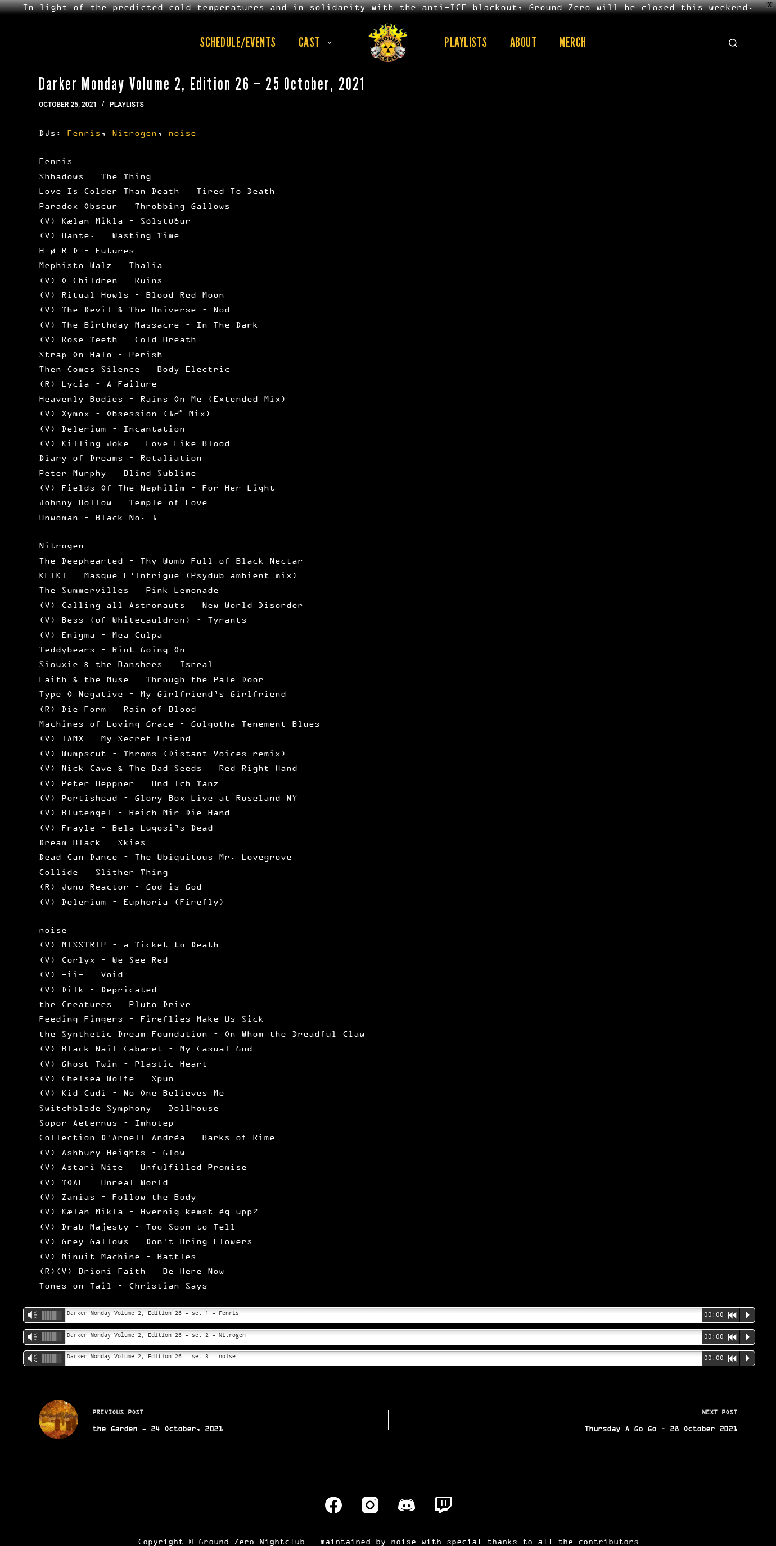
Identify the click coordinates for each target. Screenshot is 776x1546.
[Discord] (406, 1505)
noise (182, 133)
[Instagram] (370, 1505)
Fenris (84, 133)
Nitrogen (134, 133)
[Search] (733, 43)
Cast (317, 42)
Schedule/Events (238, 42)
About (523, 42)
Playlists (466, 42)
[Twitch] (443, 1505)
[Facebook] (333, 1505)
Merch (572, 42)
